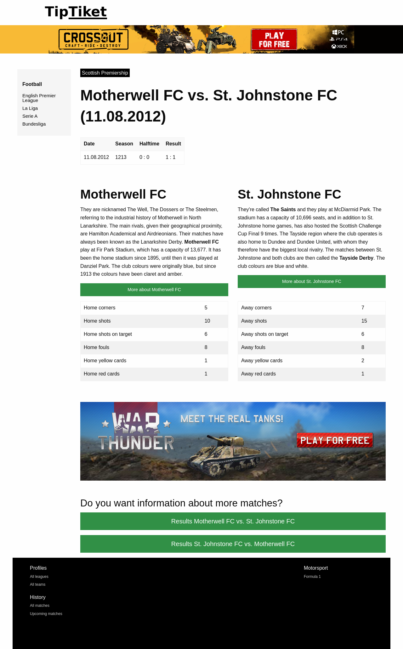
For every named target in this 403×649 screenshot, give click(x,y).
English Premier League (39, 98)
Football (32, 84)
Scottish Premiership (105, 73)
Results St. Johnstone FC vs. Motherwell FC (233, 543)
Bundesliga (34, 124)
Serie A (29, 116)
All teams (37, 584)
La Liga (30, 108)
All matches (39, 605)
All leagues (39, 576)
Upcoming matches (46, 614)
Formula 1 (312, 576)
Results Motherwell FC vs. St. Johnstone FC (233, 521)
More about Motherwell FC (154, 289)
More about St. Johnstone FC (311, 281)
